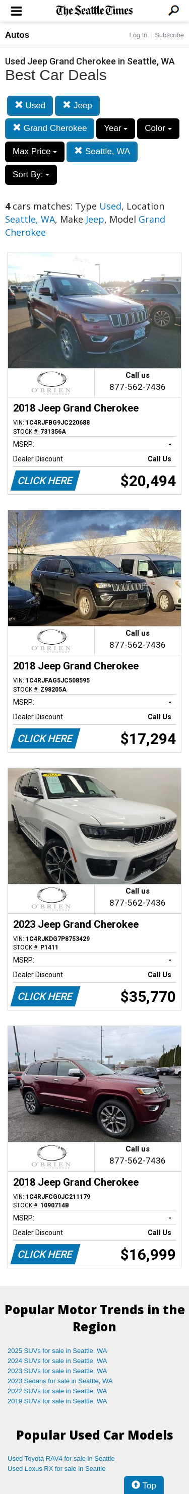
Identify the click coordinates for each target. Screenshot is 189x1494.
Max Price (35, 151)
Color (158, 128)
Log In (138, 35)
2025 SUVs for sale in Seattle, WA (57, 1350)
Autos (17, 35)
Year (116, 128)
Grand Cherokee (50, 128)
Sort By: (31, 174)
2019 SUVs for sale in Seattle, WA (57, 1401)
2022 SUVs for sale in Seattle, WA (57, 1391)
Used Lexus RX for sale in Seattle (56, 1468)
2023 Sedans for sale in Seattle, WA (60, 1381)
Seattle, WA (102, 151)
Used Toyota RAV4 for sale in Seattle (61, 1458)
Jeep (77, 105)
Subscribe (169, 35)
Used (30, 105)
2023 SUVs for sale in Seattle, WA (57, 1371)
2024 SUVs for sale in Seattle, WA (57, 1361)
